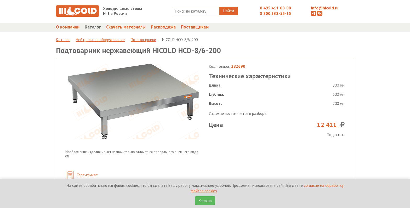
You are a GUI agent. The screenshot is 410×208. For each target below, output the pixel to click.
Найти (228, 10)
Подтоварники (143, 39)
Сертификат (82, 175)
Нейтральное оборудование (100, 39)
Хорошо (205, 200)
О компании (67, 27)
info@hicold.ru (324, 7)
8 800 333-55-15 (275, 13)
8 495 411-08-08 (275, 7)
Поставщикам (195, 27)
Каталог (93, 27)
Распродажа (163, 27)
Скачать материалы (126, 27)
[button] (67, 157)
